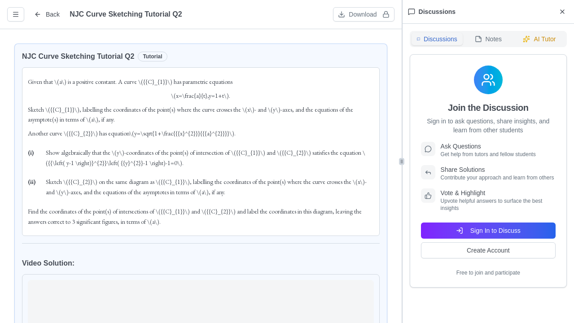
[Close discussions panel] (562, 11)
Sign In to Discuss (488, 230)
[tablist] (488, 39)
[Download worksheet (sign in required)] (363, 14)
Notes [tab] (488, 39)
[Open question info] (15, 14)
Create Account (488, 250)
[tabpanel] (488, 171)
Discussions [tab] (437, 39)
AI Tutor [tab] (539, 39)
